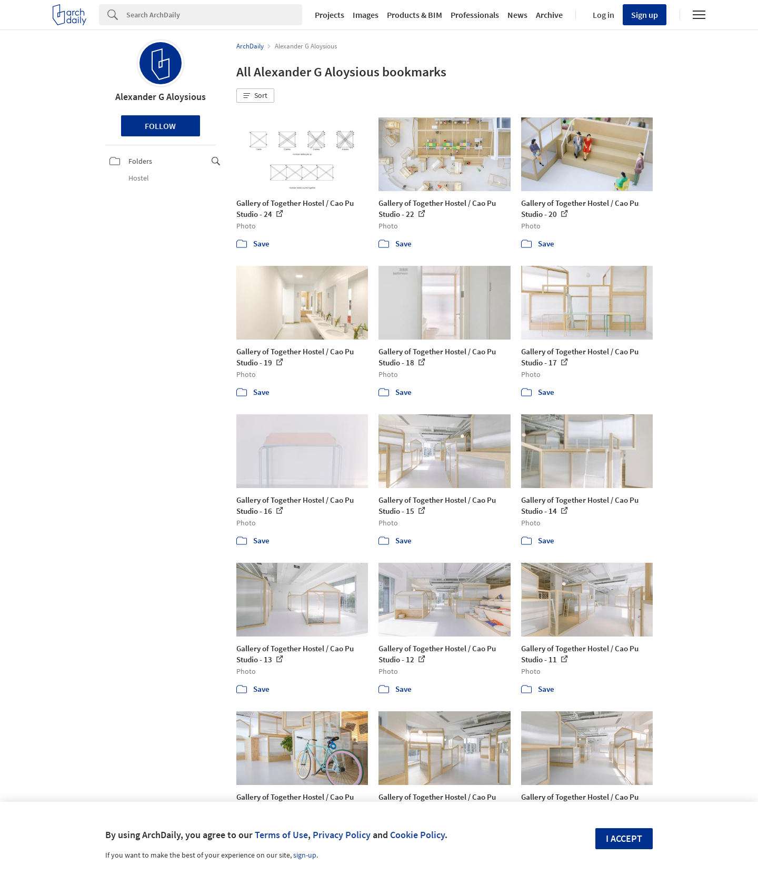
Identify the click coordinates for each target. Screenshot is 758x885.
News (517, 15)
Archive (549, 15)
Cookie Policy (417, 835)
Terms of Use (281, 835)
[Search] (214, 14)
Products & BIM (414, 15)
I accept (624, 838)
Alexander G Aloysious (160, 97)
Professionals (475, 15)
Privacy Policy (342, 835)
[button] (255, 95)
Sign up (644, 14)
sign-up (304, 855)
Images (365, 15)
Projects (329, 15)
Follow (160, 126)
